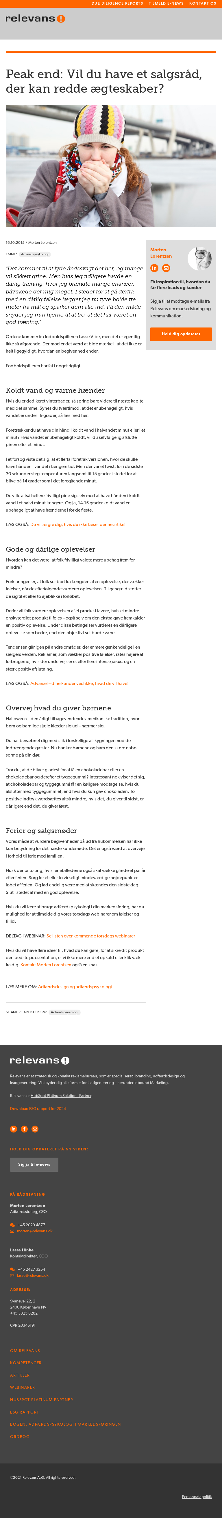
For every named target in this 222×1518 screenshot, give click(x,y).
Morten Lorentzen (42, 243)
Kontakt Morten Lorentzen (46, 965)
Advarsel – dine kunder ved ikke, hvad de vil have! (79, 684)
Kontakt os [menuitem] (202, 3)
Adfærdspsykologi (35, 254)
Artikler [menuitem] (20, 1375)
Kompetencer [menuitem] (26, 1363)
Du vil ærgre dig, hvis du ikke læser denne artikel (77, 525)
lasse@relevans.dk (33, 1276)
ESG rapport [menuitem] (24, 1412)
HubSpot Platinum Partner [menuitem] (30, 1400)
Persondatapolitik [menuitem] (197, 1497)
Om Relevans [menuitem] (25, 1351)
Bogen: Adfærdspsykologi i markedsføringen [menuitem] (30, 1424)
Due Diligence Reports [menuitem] (117, 3)
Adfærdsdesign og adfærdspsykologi (75, 987)
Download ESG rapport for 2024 (38, 1109)
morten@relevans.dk (35, 1231)
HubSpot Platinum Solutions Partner (61, 1096)
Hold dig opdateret (181, 334)
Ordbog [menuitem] (19, 1437)
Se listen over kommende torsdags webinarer (91, 936)
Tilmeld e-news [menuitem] (166, 3)
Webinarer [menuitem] (22, 1388)
